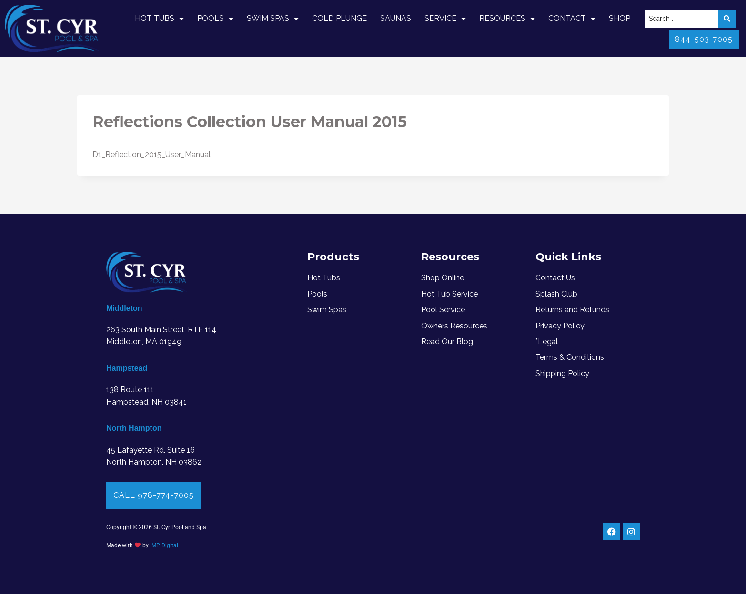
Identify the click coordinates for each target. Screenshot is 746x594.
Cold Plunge (339, 18)
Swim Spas (273, 18)
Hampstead (126, 368)
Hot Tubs (159, 18)
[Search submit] (727, 19)
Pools (215, 18)
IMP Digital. (165, 545)
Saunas (395, 18)
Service (445, 18)
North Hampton (133, 428)
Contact (571, 18)
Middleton (124, 308)
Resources (507, 18)
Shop (619, 18)
